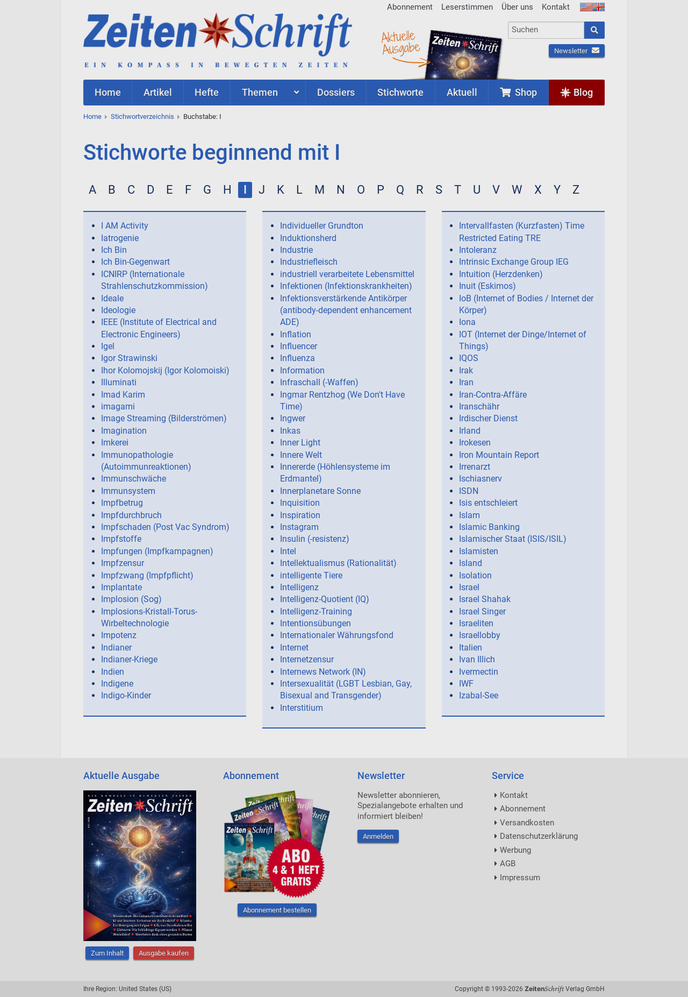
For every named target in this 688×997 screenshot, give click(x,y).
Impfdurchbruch (131, 515)
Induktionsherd (308, 238)
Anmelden (378, 836)
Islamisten (478, 551)
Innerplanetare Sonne (320, 491)
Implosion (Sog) (131, 599)
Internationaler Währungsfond (336, 635)
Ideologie (118, 310)
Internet (294, 647)
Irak (466, 370)
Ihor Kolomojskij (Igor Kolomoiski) (165, 370)
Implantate (121, 587)
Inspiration (300, 515)
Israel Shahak (485, 599)
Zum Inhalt (107, 953)
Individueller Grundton (321, 226)
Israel (469, 587)
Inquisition (300, 503)
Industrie (296, 250)
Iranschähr (479, 406)
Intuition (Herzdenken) (501, 274)
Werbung (515, 850)
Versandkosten (527, 823)
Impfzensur (122, 563)
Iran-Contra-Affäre (493, 395)
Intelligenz (299, 587)
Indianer (116, 647)
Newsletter (576, 51)
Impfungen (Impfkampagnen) (157, 551)
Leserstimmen (467, 7)
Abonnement (410, 7)
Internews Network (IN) (323, 672)
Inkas (290, 431)
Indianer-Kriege (129, 659)
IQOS (468, 358)
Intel (288, 551)
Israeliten (476, 623)
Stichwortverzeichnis (142, 116)
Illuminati (119, 382)
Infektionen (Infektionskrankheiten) (346, 286)
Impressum (520, 877)
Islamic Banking (489, 527)
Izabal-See (478, 695)
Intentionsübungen (315, 623)
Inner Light (300, 442)
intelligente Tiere (311, 575)
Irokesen (475, 442)
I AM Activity (124, 226)
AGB (507, 863)
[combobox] (546, 30)
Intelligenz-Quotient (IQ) (324, 599)
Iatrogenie (120, 238)
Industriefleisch (309, 262)
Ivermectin (478, 672)
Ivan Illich (477, 659)
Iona (467, 322)
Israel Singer (482, 611)
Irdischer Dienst (488, 418)
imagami (118, 406)
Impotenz (119, 635)
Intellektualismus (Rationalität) (338, 563)
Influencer (298, 346)
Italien (470, 647)
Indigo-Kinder (126, 695)
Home (92, 116)
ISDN (468, 491)
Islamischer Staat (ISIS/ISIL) (513, 539)
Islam (469, 515)
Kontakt (556, 7)
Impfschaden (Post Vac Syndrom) (165, 527)
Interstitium (301, 708)
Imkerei (114, 442)
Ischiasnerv (480, 478)
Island (470, 563)
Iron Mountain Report (499, 455)
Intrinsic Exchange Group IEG (514, 262)
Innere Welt (301, 455)
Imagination (124, 431)
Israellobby (479, 635)
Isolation (475, 575)
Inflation (295, 334)
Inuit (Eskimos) (487, 286)
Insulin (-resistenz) (314, 539)
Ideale (112, 298)
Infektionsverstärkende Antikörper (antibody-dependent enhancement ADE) (346, 310)
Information (302, 370)
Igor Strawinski (129, 358)
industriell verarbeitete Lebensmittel (347, 274)
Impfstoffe (121, 539)
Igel (107, 346)
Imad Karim (123, 395)
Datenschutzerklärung (539, 836)
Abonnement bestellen (277, 910)
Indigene (117, 683)
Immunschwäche (133, 478)
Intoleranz (478, 250)
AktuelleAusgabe (400, 42)
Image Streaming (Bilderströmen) (164, 418)
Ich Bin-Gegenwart (135, 262)
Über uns (517, 7)
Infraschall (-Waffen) (319, 382)
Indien (112, 672)
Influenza (297, 358)
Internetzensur (307, 659)
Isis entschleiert (488, 503)
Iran (466, 382)
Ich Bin (114, 250)
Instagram (299, 527)
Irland (470, 431)
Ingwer (292, 418)
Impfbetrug (122, 503)
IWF (466, 683)
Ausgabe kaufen (164, 953)
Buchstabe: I (202, 116)
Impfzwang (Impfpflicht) (147, 575)
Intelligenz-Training (316, 611)
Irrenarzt (474, 467)
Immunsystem (128, 491)
